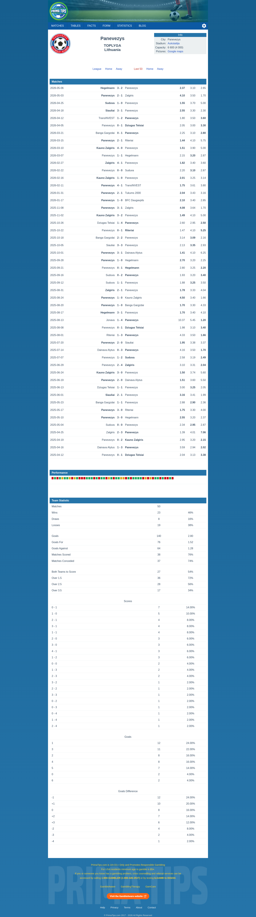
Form (106, 25)
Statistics (124, 25)
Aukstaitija (174, 43)
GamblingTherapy (130, 886)
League (97, 68)
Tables (75, 25)
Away (119, 68)
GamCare (150, 886)
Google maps (175, 51)
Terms (127, 907)
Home (108, 68)
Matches (57, 25)
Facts (91, 25)
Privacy (114, 907)
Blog (142, 25)
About (139, 907)
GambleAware (107, 886)
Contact (152, 907)
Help (102, 907)
